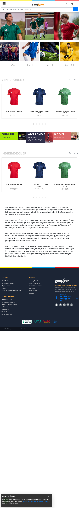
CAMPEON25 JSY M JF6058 (14, 111)
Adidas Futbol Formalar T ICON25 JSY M (39, 112)
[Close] (48, 496)
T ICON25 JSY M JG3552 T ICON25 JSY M (64, 112)
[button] (33, 124)
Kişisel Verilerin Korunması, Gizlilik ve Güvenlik (36, 501)
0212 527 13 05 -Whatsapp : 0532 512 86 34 (69, 299)
